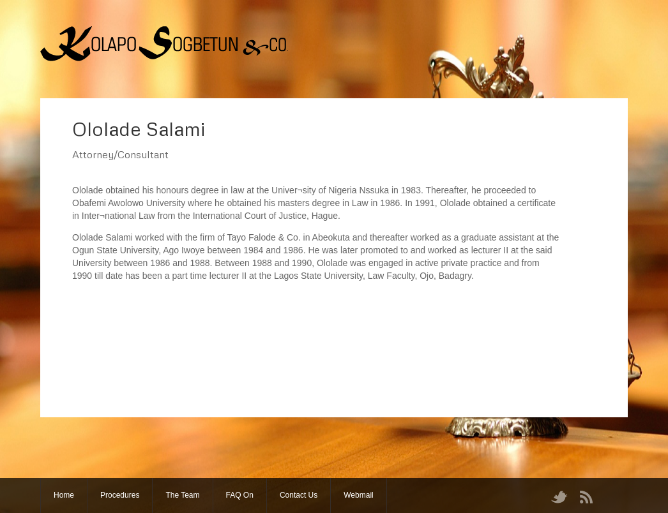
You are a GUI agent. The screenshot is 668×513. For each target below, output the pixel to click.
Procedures (119, 495)
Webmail (358, 495)
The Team (182, 495)
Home (64, 495)
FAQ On (240, 495)
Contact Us (298, 495)
